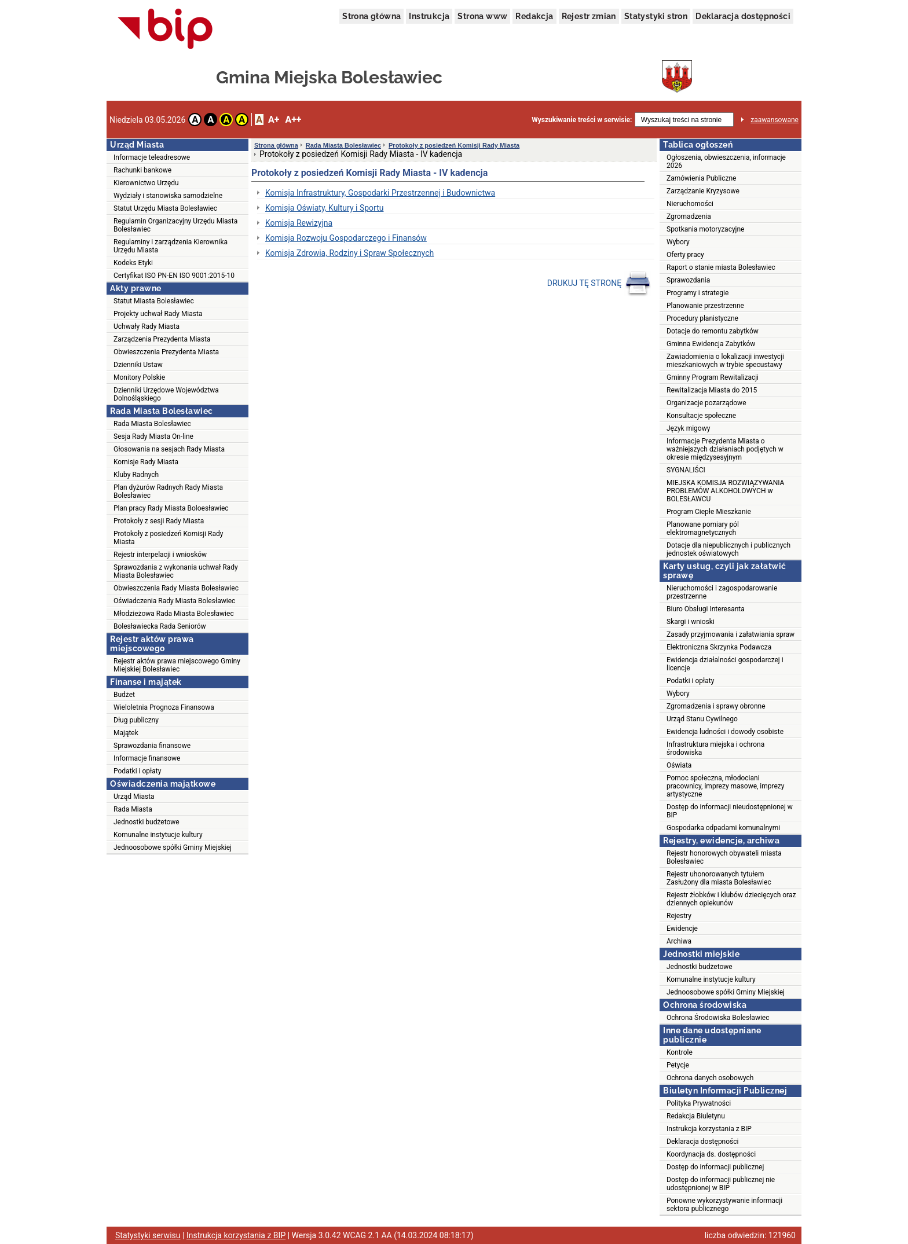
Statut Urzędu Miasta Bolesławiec (165, 208)
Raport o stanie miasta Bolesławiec (721, 267)
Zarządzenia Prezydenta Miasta (162, 339)
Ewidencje (682, 928)
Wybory (678, 242)
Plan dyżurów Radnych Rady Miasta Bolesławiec (168, 491)
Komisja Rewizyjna (298, 222)
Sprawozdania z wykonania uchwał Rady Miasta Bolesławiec (176, 571)
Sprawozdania (688, 280)
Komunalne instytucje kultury (158, 835)
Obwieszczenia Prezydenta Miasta (166, 352)
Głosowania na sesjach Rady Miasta (169, 449)
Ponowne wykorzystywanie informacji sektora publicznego (724, 1205)
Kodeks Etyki (133, 263)
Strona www (482, 16)
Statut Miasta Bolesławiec (154, 301)
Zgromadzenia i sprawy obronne (716, 706)
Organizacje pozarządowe (706, 403)
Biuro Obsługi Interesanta (706, 609)
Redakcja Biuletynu (696, 1116)
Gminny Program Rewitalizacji (713, 377)
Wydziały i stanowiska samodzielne (168, 196)
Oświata (679, 765)
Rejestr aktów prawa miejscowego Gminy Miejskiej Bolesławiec (177, 665)
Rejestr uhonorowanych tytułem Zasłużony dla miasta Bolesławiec (719, 878)
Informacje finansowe (147, 758)
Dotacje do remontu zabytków (713, 331)
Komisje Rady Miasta (146, 462)
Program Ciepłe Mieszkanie (709, 512)
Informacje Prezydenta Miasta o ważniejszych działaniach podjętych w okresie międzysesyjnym (725, 449)
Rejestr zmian (589, 16)
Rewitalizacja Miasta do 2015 (712, 390)
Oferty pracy (685, 255)
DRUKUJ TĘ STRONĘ (599, 283)
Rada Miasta (133, 809)
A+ (273, 119)
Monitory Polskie (139, 377)
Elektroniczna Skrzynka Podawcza (719, 647)
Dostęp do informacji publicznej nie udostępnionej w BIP (721, 1184)
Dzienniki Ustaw (138, 365)
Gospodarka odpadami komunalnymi (723, 828)
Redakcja (534, 16)
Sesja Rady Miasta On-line (153, 436)
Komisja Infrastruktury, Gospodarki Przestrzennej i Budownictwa (380, 192)
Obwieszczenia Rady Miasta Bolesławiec (176, 588)
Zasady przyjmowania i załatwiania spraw (730, 634)
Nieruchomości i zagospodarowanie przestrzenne (722, 592)
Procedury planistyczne (702, 318)
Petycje (678, 1065)
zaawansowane (774, 120)
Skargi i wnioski (691, 622)
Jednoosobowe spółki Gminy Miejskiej (173, 847)
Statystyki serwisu (148, 1235)
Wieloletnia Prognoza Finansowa (164, 707)
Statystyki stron (655, 16)
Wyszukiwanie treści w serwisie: (582, 120)
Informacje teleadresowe (152, 157)
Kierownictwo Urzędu (146, 183)
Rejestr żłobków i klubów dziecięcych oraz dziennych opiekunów (731, 899)
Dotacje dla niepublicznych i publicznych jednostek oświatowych (728, 549)
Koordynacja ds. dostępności (711, 1154)
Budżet (124, 695)
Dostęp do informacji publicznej (715, 1167)
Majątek (126, 733)
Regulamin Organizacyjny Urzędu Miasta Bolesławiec (175, 225)
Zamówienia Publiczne (701, 178)
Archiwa (679, 941)
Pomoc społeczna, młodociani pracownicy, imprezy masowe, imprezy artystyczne (726, 786)
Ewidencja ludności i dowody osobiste (725, 732)
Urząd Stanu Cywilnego (702, 719)
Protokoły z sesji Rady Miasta (159, 521)
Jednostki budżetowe (147, 822)
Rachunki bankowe (142, 170)
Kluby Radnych (136, 475)
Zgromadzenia (689, 216)
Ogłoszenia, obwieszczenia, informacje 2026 (726, 161)
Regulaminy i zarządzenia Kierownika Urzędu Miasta (171, 246)
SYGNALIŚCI (686, 470)
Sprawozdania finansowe (152, 746)
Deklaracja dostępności (742, 16)
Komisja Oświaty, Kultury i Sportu (324, 207)
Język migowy (688, 428)
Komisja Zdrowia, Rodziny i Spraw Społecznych (349, 253)
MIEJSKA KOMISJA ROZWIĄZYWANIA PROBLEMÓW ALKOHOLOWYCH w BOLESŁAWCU (725, 491)
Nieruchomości (690, 204)
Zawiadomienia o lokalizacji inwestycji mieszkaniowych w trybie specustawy (725, 361)
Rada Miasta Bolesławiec (152, 424)
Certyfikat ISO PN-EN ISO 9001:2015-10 (174, 275)
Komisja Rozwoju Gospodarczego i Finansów (346, 238)
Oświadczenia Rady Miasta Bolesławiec (174, 601)
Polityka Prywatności (699, 1103)
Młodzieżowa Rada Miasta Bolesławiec (174, 614)
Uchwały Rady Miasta (147, 326)
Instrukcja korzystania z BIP (709, 1129)
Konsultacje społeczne (701, 416)
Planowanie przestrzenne (705, 306)
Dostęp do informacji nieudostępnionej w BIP (730, 811)
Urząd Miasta (134, 796)
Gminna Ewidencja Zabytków (711, 344)
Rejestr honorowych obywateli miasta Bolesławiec (724, 857)
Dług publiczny (136, 720)
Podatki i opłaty (137, 771)
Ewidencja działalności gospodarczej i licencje (725, 664)
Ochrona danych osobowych (710, 1078)
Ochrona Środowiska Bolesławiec (718, 1018)
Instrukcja (429, 16)
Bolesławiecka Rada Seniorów (160, 626)
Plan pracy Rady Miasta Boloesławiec (171, 508)
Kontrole (680, 1052)
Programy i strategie (697, 293)
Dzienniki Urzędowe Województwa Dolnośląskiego (166, 394)
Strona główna (371, 16)
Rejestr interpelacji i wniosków (160, 555)
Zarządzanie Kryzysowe (703, 191)
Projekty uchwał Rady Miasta (158, 314)
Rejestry (679, 916)
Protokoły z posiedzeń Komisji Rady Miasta (168, 538)
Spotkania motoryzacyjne (705, 229)
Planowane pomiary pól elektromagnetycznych (703, 528)
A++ (293, 119)
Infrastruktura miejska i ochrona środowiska (715, 748)
